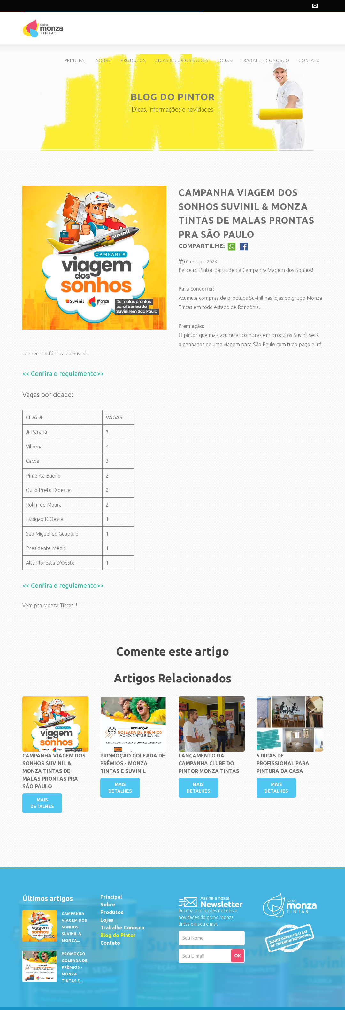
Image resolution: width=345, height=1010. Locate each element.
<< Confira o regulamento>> (63, 373)
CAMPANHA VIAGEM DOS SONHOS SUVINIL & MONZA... (74, 927)
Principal (111, 897)
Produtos (111, 912)
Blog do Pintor (118, 935)
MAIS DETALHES (42, 803)
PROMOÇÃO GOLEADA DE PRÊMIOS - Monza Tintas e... (75, 967)
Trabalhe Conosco (122, 927)
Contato (110, 943)
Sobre (107, 904)
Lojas (106, 920)
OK (237, 955)
